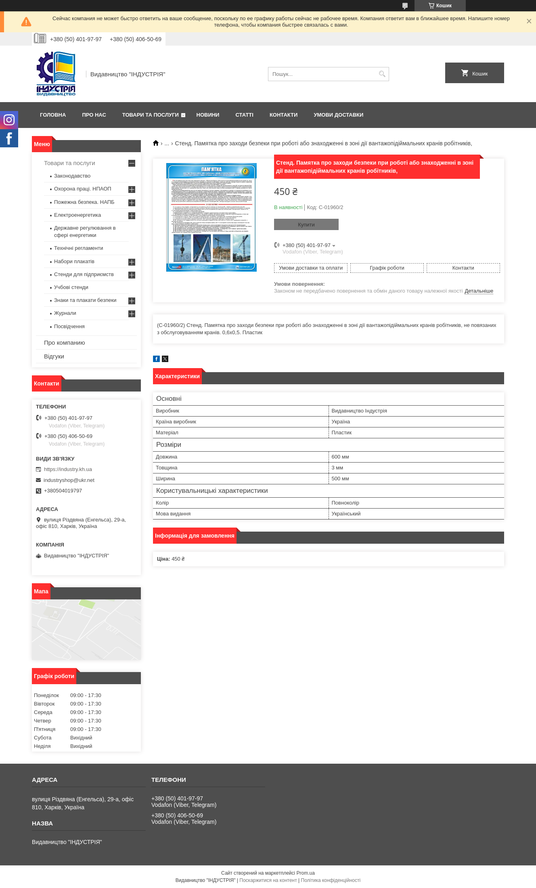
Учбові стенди (71, 287)
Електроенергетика (77, 215)
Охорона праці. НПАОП (82, 189)
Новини (208, 115)
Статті (244, 115)
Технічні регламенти (78, 248)
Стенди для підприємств (84, 274)
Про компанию (64, 342)
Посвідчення (69, 326)
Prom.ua (306, 873)
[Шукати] (382, 74)
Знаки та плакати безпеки (85, 300)
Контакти (284, 115)
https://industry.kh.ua (68, 469)
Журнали (65, 313)
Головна (53, 115)
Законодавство (72, 176)
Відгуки (54, 356)
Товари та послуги (150, 115)
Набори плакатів (74, 261)
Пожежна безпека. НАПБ (84, 202)
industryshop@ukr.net (69, 480)
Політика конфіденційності (331, 880)
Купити (306, 225)
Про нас (94, 115)
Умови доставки (338, 115)
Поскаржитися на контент (268, 880)
